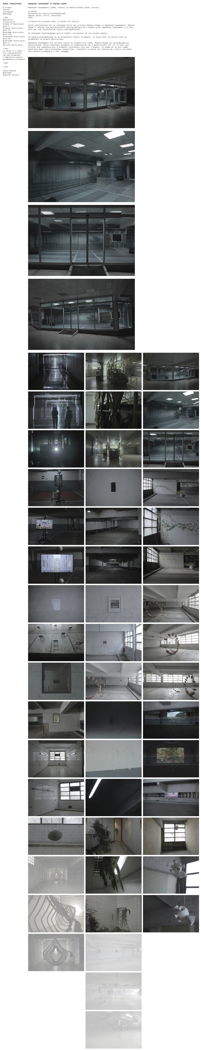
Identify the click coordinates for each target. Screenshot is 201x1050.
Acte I (6, 26)
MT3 (6, 49)
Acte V (6, 43)
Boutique (7, 73)
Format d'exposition (13, 24)
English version (11, 75)
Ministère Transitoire (9, 21)
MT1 (6, 67)
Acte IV (7, 39)
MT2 (6, 63)
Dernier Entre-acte (12, 45)
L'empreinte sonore (12, 57)
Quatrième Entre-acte (14, 41)
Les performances (11, 55)
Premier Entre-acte (12, 28)
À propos (7, 8)
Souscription (9, 71)
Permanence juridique (14, 59)
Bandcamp (7, 14)
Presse (6, 10)
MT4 (6, 18)
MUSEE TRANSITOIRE (12, 4)
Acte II (7, 30)
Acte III (7, 35)
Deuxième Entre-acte (13, 32)
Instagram (8, 12)
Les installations (12, 53)
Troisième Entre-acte (14, 37)
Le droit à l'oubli (12, 51)
